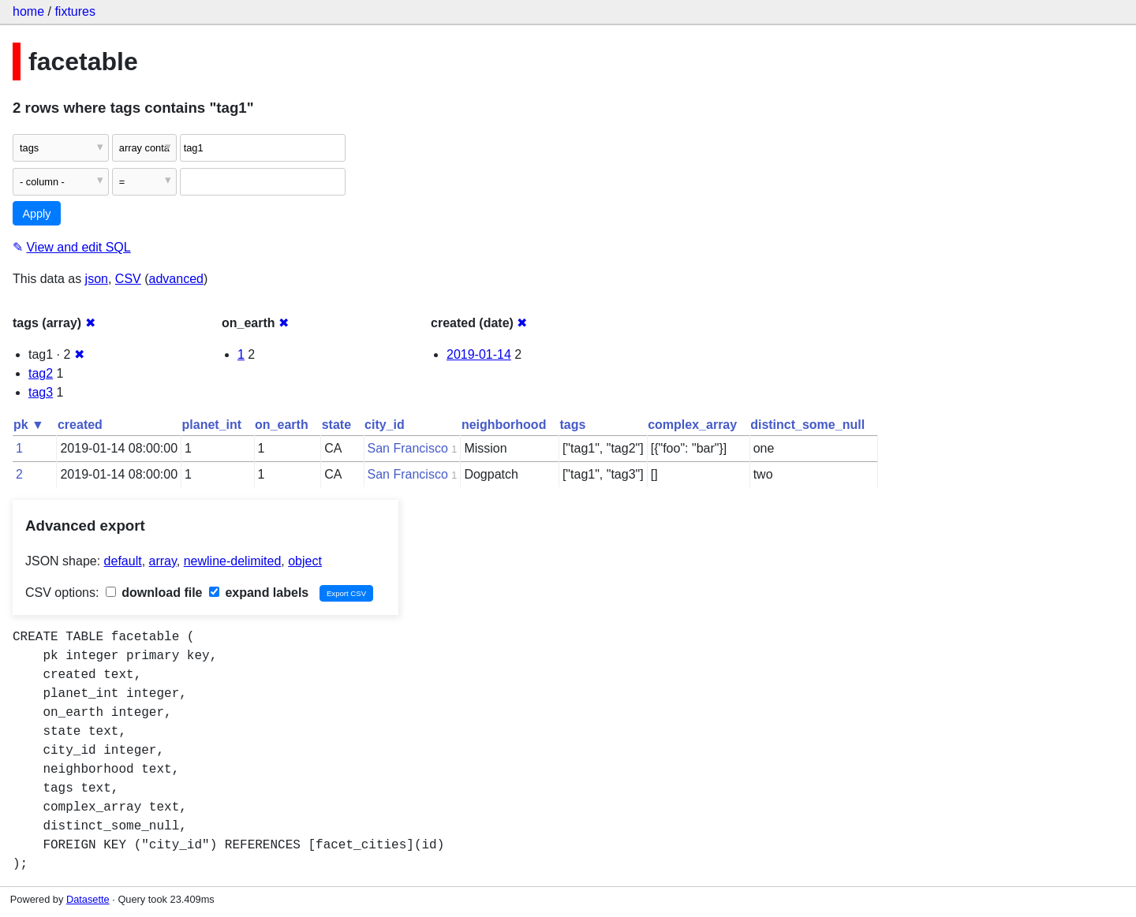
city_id (384, 424)
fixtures (74, 11)
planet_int (212, 424)
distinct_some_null (807, 424)
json (96, 278)
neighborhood (504, 424)
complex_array (692, 424)
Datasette (88, 899)
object (305, 561)
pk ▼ (28, 424)
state (336, 424)
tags (572, 424)
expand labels (258, 592)
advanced (176, 278)
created (80, 424)
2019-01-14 (479, 354)
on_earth (281, 424)
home (28, 11)
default (123, 561)
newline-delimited (233, 561)
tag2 (40, 373)
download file (154, 592)
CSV (128, 278)
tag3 (40, 392)
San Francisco (408, 448)
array (163, 561)
